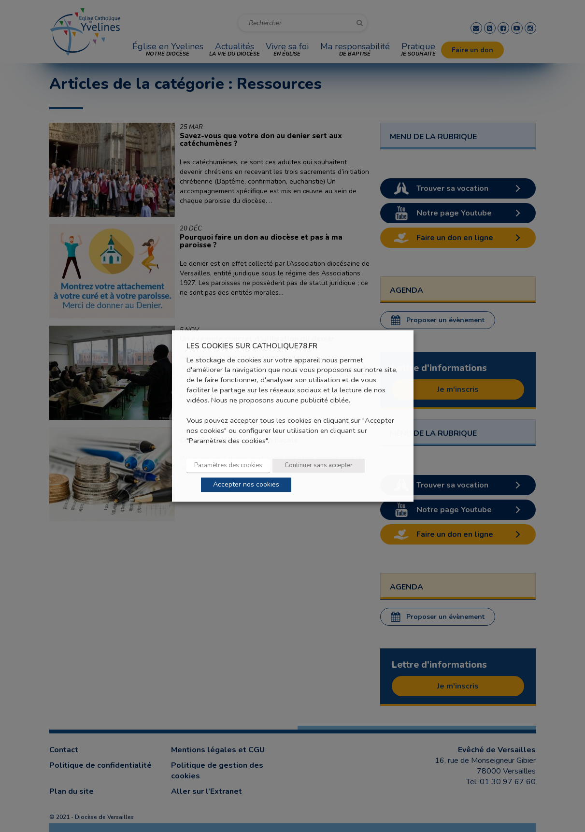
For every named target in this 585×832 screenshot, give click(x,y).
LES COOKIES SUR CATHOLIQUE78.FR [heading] (251, 346)
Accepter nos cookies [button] (246, 484)
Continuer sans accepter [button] (319, 465)
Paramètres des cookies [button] (228, 465)
